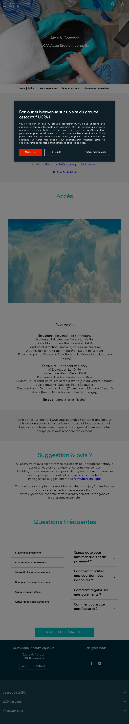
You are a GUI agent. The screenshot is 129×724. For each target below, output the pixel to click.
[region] (64, 131)
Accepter (30, 152)
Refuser (56, 152)
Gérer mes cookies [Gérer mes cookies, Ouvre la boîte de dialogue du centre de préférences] (96, 152)
